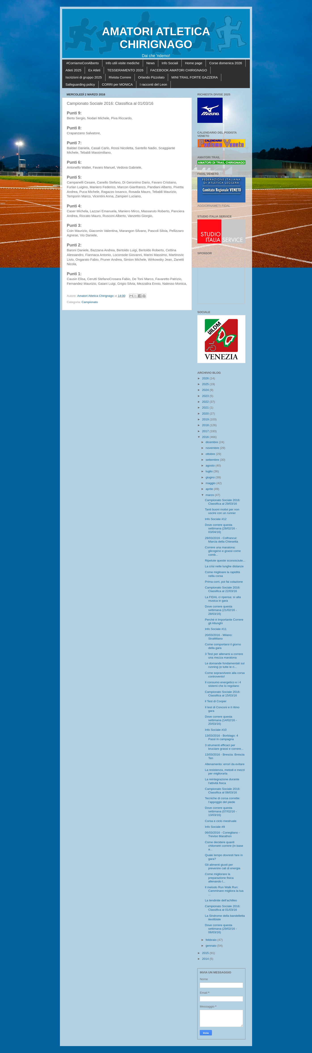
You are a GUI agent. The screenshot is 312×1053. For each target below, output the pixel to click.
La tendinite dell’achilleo (221, 900)
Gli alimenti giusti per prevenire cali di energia (222, 866)
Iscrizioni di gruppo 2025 (83, 77)
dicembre (212, 442)
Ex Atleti (94, 70)
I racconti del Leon (153, 84)
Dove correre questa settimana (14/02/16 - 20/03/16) (221, 720)
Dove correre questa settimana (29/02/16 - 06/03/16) (221, 928)
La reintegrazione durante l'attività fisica (222, 781)
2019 (206, 419)
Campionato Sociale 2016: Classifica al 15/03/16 (222, 693)
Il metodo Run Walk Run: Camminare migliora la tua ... (224, 891)
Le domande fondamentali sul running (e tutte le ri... (225, 665)
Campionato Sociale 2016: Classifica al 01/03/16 (222, 907)
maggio (211, 483)
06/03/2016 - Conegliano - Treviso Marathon (222, 834)
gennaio (211, 945)
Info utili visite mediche (122, 63)
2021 (206, 407)
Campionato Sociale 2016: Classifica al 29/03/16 (222, 501)
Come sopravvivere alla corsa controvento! (225, 674)
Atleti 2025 (73, 70)
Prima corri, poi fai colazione (224, 581)
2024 (206, 390)
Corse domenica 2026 (225, 63)
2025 (206, 384)
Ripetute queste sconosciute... (225, 560)
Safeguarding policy (80, 84)
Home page (193, 63)
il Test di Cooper (216, 701)
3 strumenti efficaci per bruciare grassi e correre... (224, 746)
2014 (206, 958)
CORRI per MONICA (117, 84)
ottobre (211, 454)
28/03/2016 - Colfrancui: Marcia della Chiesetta (221, 539)
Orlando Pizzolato (151, 77)
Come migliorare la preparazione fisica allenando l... (219, 877)
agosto (210, 465)
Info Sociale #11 (216, 629)
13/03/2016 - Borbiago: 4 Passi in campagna (221, 737)
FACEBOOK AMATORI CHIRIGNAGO (178, 70)
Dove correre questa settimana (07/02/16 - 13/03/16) (221, 811)
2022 (206, 401)
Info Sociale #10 (216, 729)
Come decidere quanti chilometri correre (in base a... (224, 845)
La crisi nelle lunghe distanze (224, 566)
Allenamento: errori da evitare (225, 764)
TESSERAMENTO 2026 (125, 70)
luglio (209, 471)
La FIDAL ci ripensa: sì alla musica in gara (223, 598)
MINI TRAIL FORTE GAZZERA (194, 77)
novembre (213, 448)
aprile (210, 489)
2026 (206, 378)
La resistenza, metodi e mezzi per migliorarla (225, 771)
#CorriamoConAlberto (82, 63)
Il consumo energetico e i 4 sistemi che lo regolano (223, 684)
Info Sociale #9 (215, 826)
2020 (206, 413)
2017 (206, 431)
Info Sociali (170, 63)
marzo (210, 495)
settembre (213, 459)
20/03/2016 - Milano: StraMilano (218, 636)
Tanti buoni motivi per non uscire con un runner (222, 511)
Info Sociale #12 (216, 519)
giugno (210, 477)
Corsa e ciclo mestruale (220, 821)
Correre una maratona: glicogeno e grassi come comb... (223, 551)
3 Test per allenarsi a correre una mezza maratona (224, 655)
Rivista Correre (120, 77)
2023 (206, 396)
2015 (206, 953)
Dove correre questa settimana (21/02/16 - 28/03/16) (221, 610)
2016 (206, 437)
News (150, 63)
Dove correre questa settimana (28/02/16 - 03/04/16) (221, 528)
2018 (206, 425)
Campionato (90, 302)
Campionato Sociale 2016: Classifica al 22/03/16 (222, 589)
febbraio (211, 940)
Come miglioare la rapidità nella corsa (222, 573)
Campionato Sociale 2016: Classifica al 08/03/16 (222, 790)
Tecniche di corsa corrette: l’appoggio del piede (222, 800)
